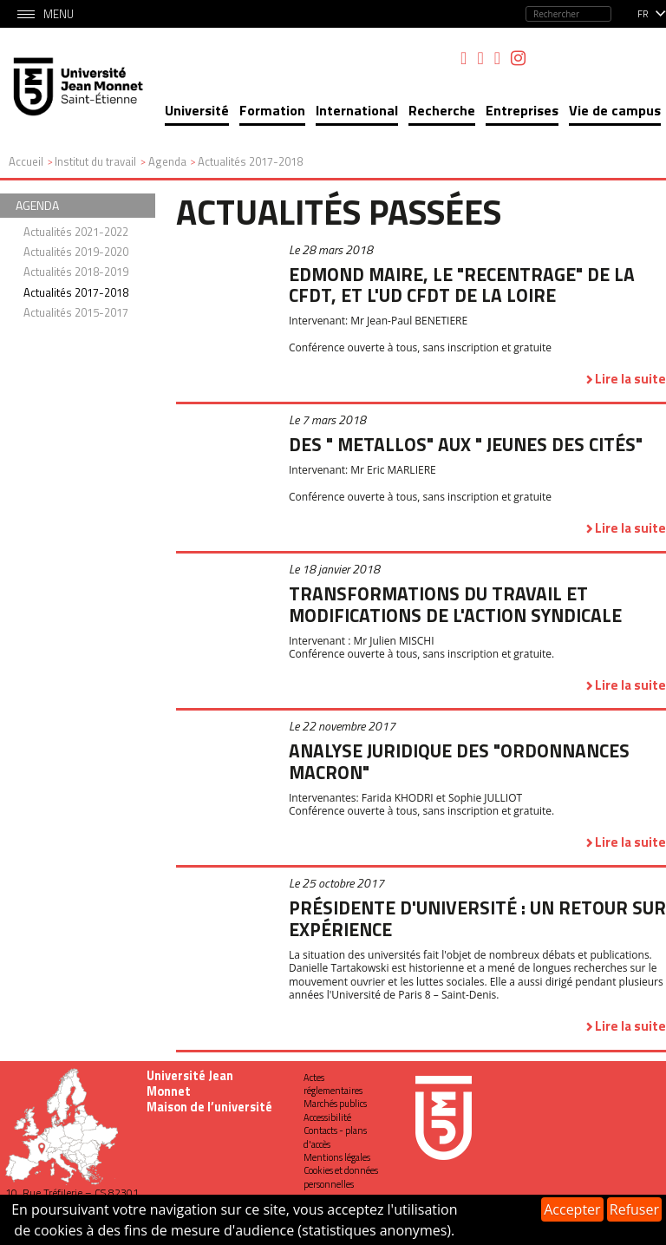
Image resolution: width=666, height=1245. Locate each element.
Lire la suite (630, 379)
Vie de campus (615, 110)
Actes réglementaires (333, 1084)
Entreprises (522, 110)
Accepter (572, 1209)
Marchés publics (335, 1104)
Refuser (634, 1209)
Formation (272, 110)
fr (643, 14)
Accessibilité (327, 1117)
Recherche (441, 110)
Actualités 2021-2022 (75, 231)
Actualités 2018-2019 (75, 271)
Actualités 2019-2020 (75, 251)
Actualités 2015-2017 (75, 312)
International (357, 110)
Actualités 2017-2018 (75, 292)
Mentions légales (337, 1157)
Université (197, 110)
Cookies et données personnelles (341, 1176)
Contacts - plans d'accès (335, 1137)
